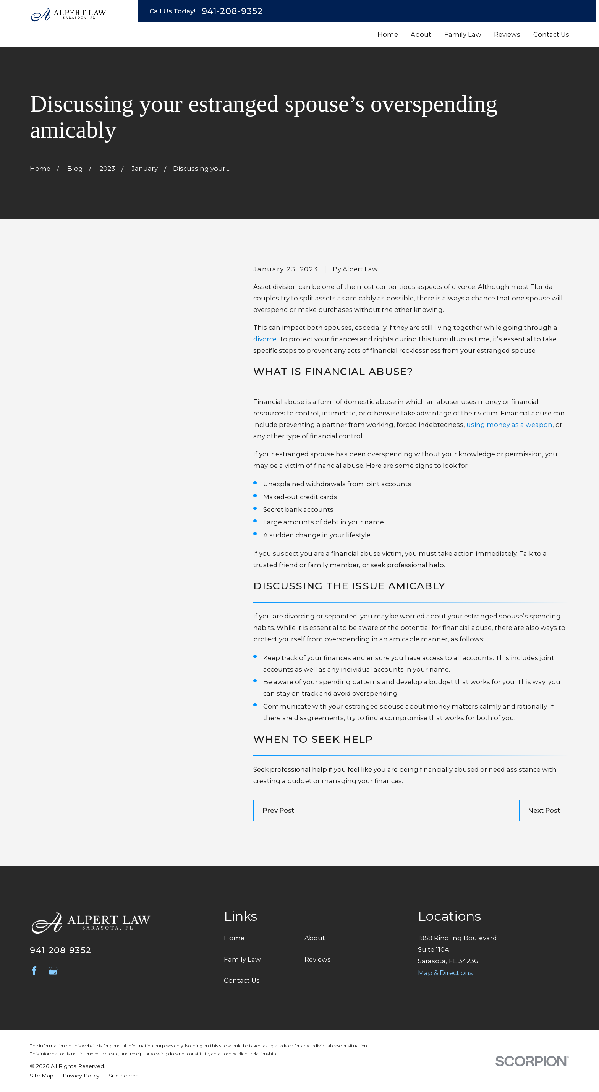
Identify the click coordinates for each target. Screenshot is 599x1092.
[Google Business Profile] (53, 970)
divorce (265, 339)
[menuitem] (41, 1076)
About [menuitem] (421, 34)
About (314, 938)
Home (234, 938)
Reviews (317, 959)
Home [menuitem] (387, 34)
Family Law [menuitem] (462, 34)
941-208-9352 (232, 11)
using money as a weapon (509, 424)
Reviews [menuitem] (507, 34)
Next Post (544, 810)
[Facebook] (34, 970)
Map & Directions (445, 973)
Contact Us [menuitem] (551, 34)
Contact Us (242, 980)
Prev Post (278, 810)
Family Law (242, 959)
